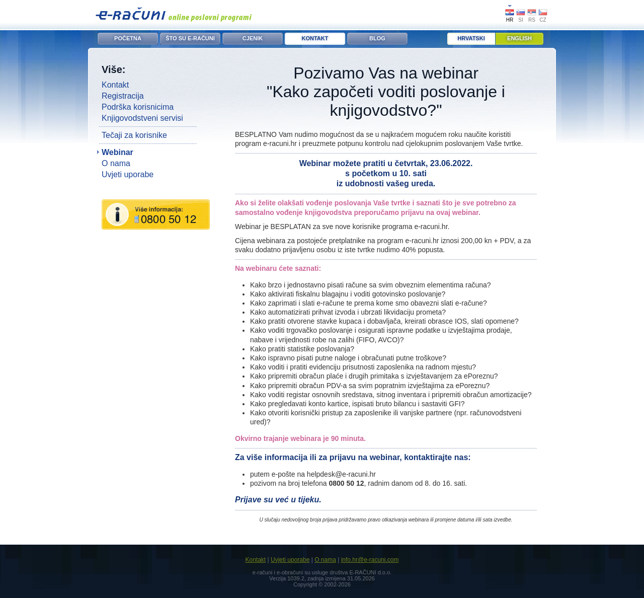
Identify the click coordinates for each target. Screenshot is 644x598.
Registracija (123, 96)
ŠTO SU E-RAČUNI (190, 38)
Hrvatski (471, 38)
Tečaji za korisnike (134, 135)
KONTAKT (315, 38)
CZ (542, 20)
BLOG (377, 38)
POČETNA (127, 38)
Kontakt (115, 85)
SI (520, 20)
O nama (116, 163)
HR (509, 20)
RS (531, 20)
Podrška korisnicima (138, 107)
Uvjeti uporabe (127, 174)
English (519, 38)
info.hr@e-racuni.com (370, 559)
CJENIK (253, 38)
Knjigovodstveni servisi (142, 118)
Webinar (117, 152)
